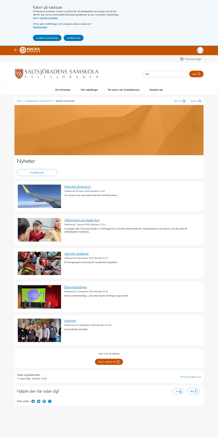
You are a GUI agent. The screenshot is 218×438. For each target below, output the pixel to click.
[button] (200, 50)
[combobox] (165, 74)
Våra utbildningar (89, 89)
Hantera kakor (40, 27)
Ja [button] (179, 391)
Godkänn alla (73, 38)
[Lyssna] (196, 101)
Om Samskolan (63, 89)
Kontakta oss (156, 89)
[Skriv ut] (180, 101)
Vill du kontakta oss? (190, 376)
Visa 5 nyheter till (109, 361)
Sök (196, 74)
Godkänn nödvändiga (47, 38)
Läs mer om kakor (49, 18)
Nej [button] (194, 391)
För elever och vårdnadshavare (124, 89)
